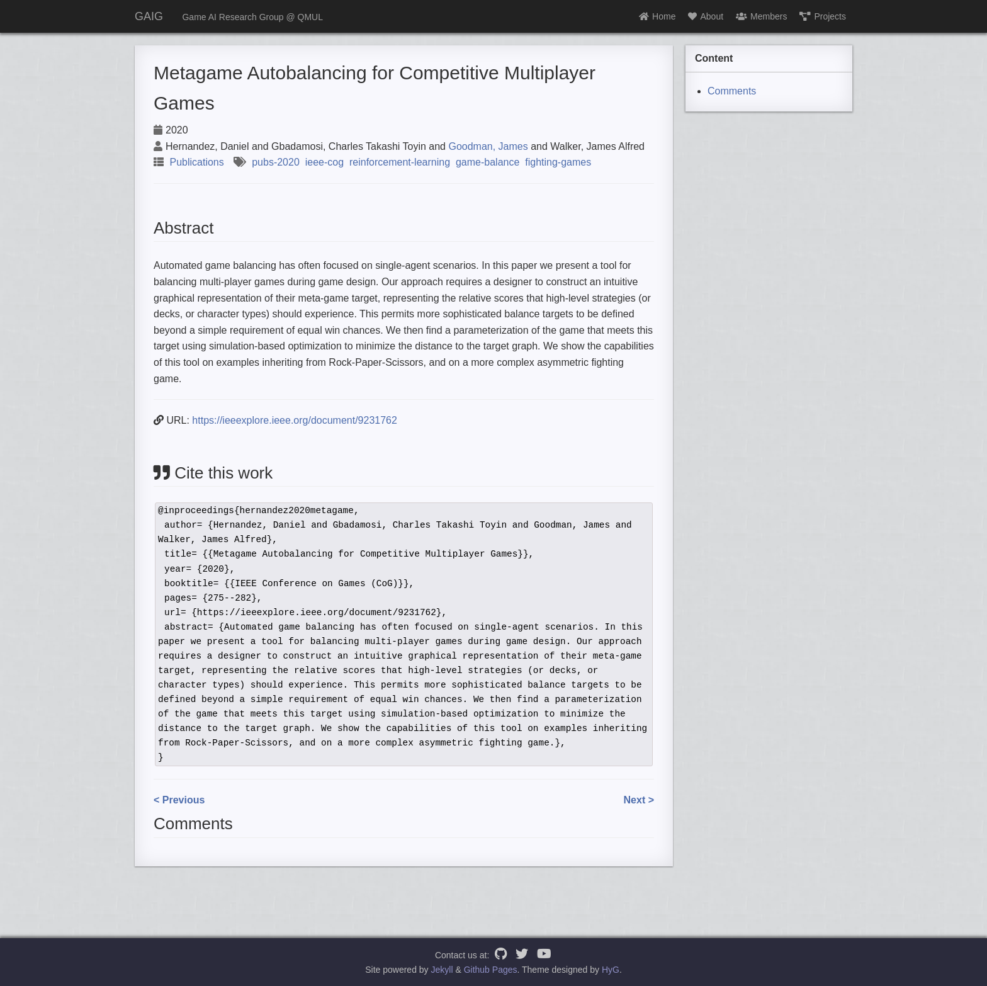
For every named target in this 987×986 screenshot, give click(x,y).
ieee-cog (324, 162)
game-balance (487, 162)
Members (761, 16)
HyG (610, 970)
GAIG (149, 16)
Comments (732, 91)
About (705, 16)
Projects (822, 16)
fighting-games (558, 162)
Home (657, 16)
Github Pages (490, 970)
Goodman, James (487, 146)
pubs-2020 (276, 162)
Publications (196, 162)
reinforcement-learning (399, 162)
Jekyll (442, 970)
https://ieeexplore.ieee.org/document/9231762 (294, 420)
